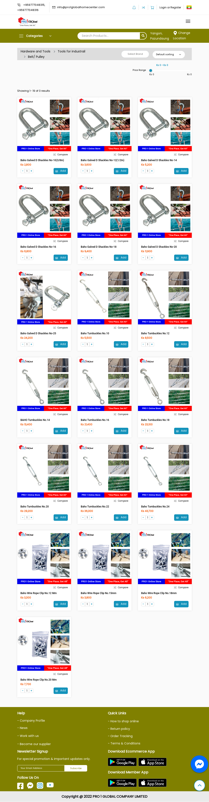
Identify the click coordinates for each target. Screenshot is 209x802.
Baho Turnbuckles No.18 (155, 420)
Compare (60, 154)
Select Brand (135, 54)
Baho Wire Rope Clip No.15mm (98, 593)
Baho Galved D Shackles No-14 (159, 160)
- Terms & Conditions (124, 743)
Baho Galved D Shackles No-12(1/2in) (102, 160)
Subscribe (76, 768)
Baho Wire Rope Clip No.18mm (159, 593)
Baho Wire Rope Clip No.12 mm (38, 593)
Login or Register (170, 7)
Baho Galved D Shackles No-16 (38, 246)
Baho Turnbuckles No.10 (95, 333)
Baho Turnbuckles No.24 (155, 506)
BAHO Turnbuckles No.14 (35, 420)
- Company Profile (31, 721)
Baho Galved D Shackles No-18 (98, 246)
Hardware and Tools (35, 51)
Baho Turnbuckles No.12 (155, 333)
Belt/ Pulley (36, 57)
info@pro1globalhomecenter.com (81, 7)
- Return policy (119, 729)
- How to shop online (123, 722)
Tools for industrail (71, 51)
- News (22, 728)
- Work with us (28, 736)
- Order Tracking (120, 736)
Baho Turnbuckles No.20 (34, 506)
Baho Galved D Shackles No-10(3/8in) (42, 160)
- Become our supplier (34, 744)
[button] (199, 785)
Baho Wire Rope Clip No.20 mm (38, 680)
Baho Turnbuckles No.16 (95, 420)
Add (60, 171)
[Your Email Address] (41, 768)
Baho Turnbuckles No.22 (95, 506)
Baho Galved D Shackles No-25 (38, 333)
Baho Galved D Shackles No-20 (159, 246)
